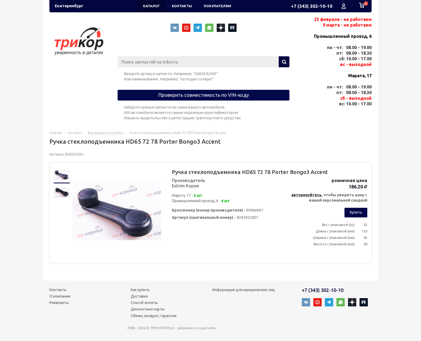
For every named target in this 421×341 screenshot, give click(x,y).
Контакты (58, 290)
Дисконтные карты (148, 309)
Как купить (140, 290)
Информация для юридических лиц (243, 290)
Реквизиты (59, 303)
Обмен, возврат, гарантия (153, 316)
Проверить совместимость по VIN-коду (203, 95)
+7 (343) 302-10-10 (311, 6)
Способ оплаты (144, 303)
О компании (59, 296)
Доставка (139, 296)
